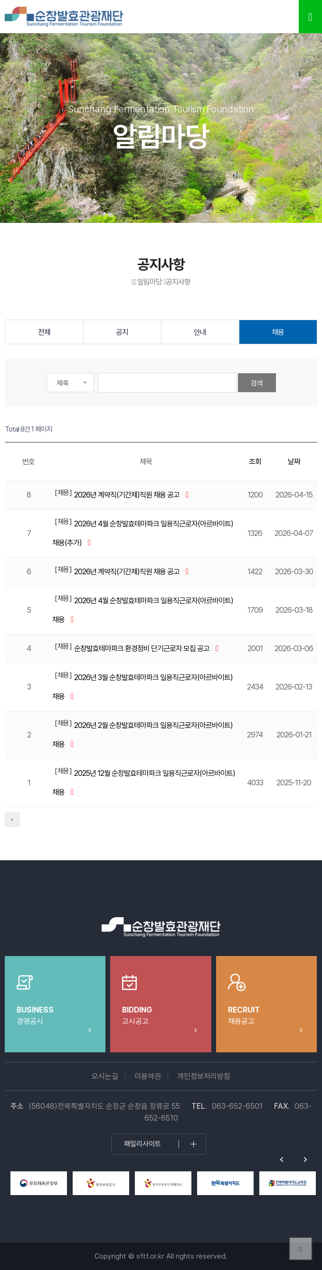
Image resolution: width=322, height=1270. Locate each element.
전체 (44, 332)
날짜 (294, 461)
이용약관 (147, 1076)
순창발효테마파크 (64, 16)
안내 (200, 332)
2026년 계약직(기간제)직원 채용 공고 (127, 494)
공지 (122, 332)
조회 (255, 461)
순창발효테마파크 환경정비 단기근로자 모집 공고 (142, 648)
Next (305, 1159)
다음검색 (12, 819)
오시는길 (105, 1076)
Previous (282, 1159)
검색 (257, 383)
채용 (278, 332)
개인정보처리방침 (203, 1076)
